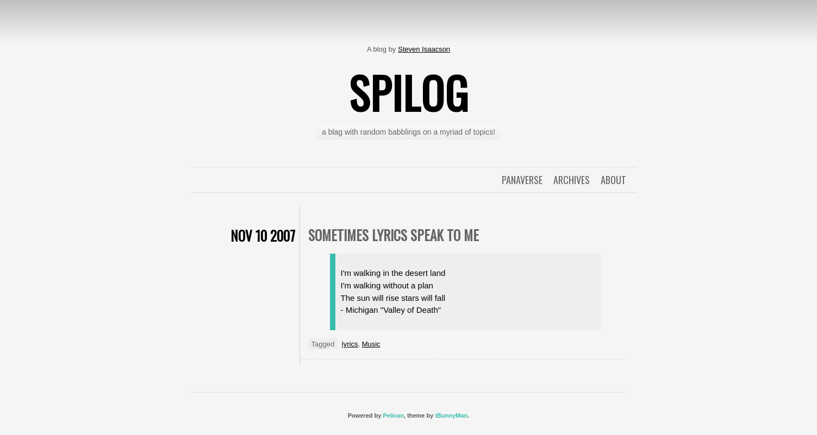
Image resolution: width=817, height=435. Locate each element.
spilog (409, 92)
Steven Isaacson (424, 49)
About (613, 180)
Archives (571, 180)
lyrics (350, 344)
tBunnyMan (451, 415)
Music (371, 344)
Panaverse (522, 180)
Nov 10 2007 (262, 235)
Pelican (393, 415)
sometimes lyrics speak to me (393, 235)
